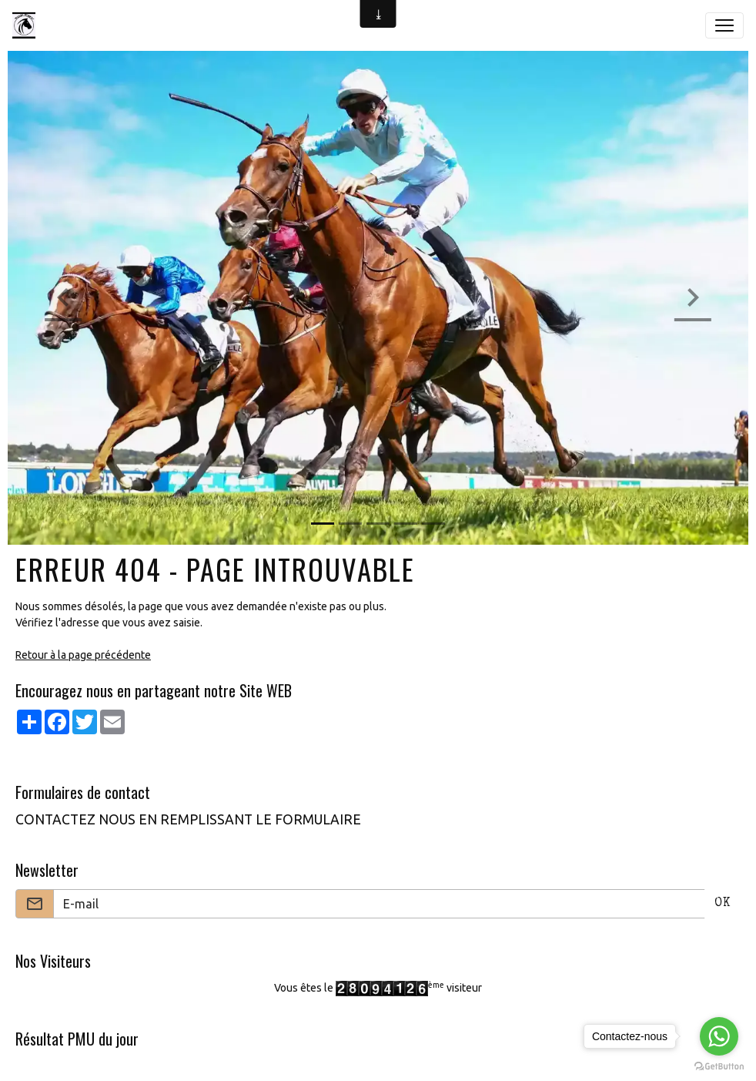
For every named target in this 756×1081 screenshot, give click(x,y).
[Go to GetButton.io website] (719, 1065)
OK (722, 904)
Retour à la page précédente (83, 655)
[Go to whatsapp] (719, 1036)
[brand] (27, 25)
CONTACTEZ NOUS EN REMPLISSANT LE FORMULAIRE (188, 819)
